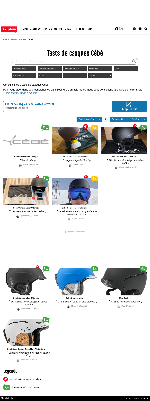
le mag (23, 29)
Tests (13, 39)
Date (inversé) (87, 119)
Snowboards (19, 75)
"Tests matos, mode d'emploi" (20, 93)
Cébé (30, 39)
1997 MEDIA (8, 398)
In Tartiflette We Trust (79, 29)
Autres (100, 75)
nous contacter (141, 398)
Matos (6, 39)
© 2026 (127, 398)
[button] (140, 29)
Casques (22, 39)
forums (47, 29)
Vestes (42, 75)
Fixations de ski (71, 68)
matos (58, 29)
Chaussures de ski (47, 68)
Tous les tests (19, 68)
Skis (117, 68)
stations (35, 29)
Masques (93, 68)
